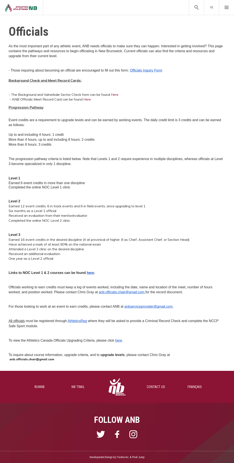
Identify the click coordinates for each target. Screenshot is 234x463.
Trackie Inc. (122, 457)
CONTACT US (156, 387)
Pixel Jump (138, 457)
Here (114, 94)
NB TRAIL (78, 387)
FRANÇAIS (194, 387)
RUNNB (39, 387)
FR (211, 7)
